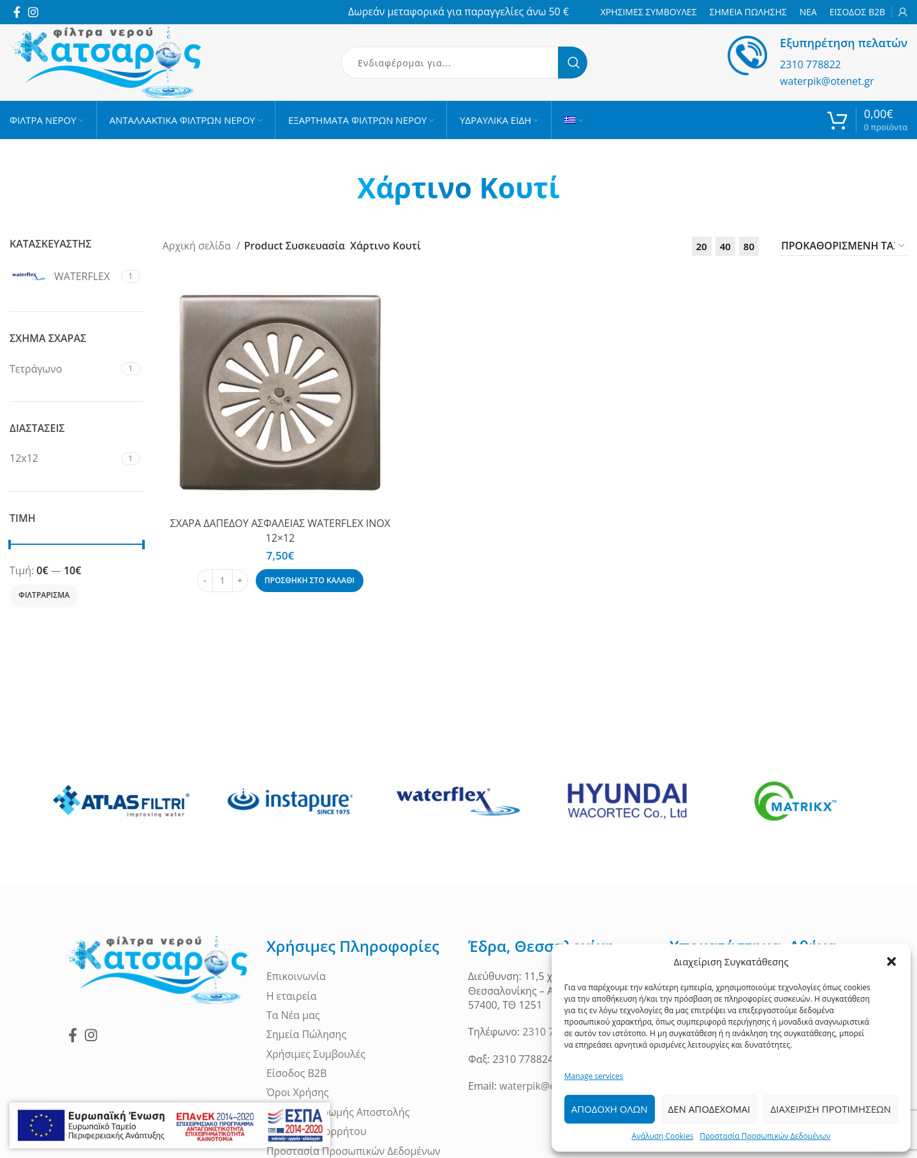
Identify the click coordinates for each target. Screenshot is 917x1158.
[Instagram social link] (33, 12)
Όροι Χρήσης (298, 1092)
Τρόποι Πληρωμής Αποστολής (338, 1112)
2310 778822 (810, 64)
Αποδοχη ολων (609, 1108)
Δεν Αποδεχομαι (709, 1108)
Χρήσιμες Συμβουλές (316, 1054)
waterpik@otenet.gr (827, 81)
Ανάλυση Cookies (663, 1136)
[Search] (464, 62)
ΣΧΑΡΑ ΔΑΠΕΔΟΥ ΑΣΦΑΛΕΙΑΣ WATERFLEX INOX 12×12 (280, 530)
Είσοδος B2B (297, 1073)
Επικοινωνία (296, 976)
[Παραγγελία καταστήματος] (843, 246)
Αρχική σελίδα (198, 246)
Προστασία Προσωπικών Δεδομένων (765, 1136)
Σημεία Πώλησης (307, 1034)
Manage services (593, 1076)
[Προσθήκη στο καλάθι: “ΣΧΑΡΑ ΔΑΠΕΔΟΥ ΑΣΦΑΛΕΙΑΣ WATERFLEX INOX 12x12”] (309, 580)
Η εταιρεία (292, 996)
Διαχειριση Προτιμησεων (830, 1108)
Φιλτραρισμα (44, 595)
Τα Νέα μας (293, 1015)
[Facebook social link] (17, 12)
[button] (891, 961)
